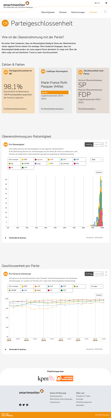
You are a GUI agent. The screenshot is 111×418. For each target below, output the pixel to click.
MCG (50, 164)
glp (11, 164)
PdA (76, 164)
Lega (38, 164)
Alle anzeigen (13, 159)
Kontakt (79, 399)
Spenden (80, 405)
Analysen (93, 12)
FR (99, 3)
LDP (24, 290)
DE (96, 3)
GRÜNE (25, 164)
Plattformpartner (84, 402)
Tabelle (98, 144)
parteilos (65, 164)
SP (11, 168)
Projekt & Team (83, 396)
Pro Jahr (97, 286)
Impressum (55, 402)
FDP (76, 159)
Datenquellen (56, 396)
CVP (50, 159)
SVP (24, 168)
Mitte (38, 290)
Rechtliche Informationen (61, 399)
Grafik (89, 144)
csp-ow (38, 159)
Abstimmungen (78, 12)
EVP (63, 159)
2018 (97, 160)
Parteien (63, 12)
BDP (24, 159)
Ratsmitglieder (48, 12)
